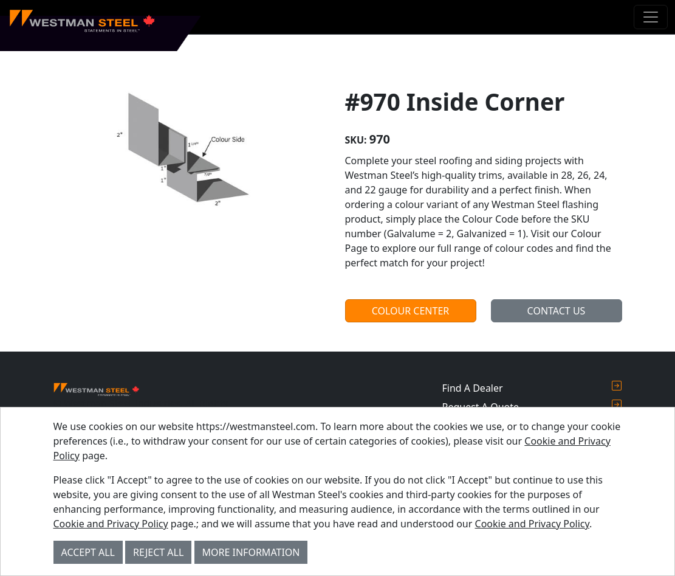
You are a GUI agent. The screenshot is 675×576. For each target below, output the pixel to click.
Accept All (88, 552)
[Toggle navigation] (651, 17)
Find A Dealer (532, 388)
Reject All (158, 552)
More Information (251, 552)
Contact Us (556, 310)
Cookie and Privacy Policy (110, 523)
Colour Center (411, 310)
